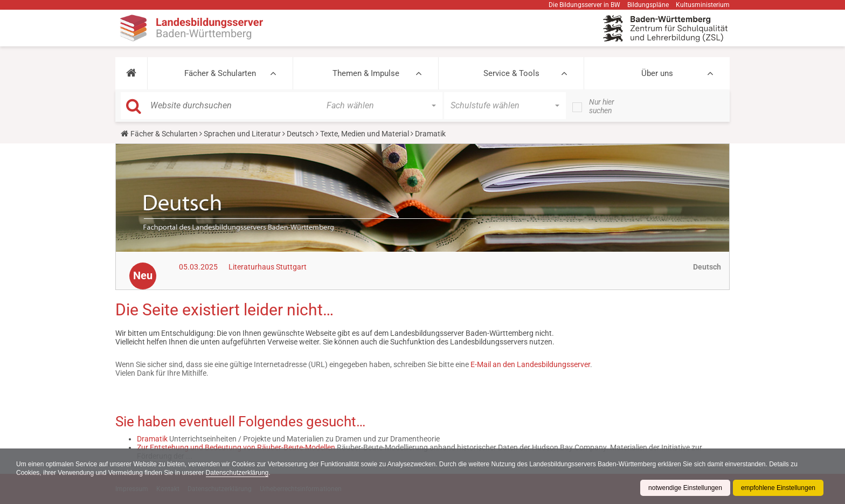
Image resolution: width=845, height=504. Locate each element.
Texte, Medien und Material (364, 133)
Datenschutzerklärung (237, 473)
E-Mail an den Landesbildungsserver (530, 364)
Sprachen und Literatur (242, 133)
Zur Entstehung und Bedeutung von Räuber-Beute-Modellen (236, 447)
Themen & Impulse (366, 73)
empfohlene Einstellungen (778, 488)
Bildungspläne (648, 5)
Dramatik (152, 438)
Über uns (657, 73)
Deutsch (300, 133)
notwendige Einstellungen (685, 488)
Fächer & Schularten (220, 73)
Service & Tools (511, 73)
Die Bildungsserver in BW (584, 5)
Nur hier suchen (601, 106)
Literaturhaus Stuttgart (267, 267)
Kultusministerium (703, 5)
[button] (131, 73)
